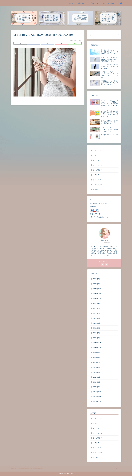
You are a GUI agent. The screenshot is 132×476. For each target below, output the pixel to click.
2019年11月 (97, 397)
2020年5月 (97, 372)
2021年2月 (97, 338)
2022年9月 (97, 303)
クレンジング (97, 150)
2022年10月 (97, 298)
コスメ (95, 155)
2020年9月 (97, 352)
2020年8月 (97, 357)
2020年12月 (97, 343)
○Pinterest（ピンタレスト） (99, 203)
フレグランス (97, 170)
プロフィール (94, 3)
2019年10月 (97, 401)
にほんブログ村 (95, 214)
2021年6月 (97, 328)
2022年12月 (97, 289)
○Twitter (93, 206)
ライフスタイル (98, 185)
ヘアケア (96, 175)
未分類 (95, 189)
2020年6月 (97, 367)
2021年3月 (97, 333)
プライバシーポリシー (109, 3)
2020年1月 (97, 387)
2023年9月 (97, 279)
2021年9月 (97, 313)
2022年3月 (97, 308)
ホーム (71, 3)
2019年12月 (97, 392)
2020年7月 (97, 362)
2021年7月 (97, 323)
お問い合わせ (82, 3)
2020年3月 (97, 377)
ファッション (97, 165)
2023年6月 (97, 284)
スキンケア (97, 160)
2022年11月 (97, 293)
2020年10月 (97, 347)
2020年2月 (97, 382)
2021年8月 (97, 318)
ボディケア (97, 180)
